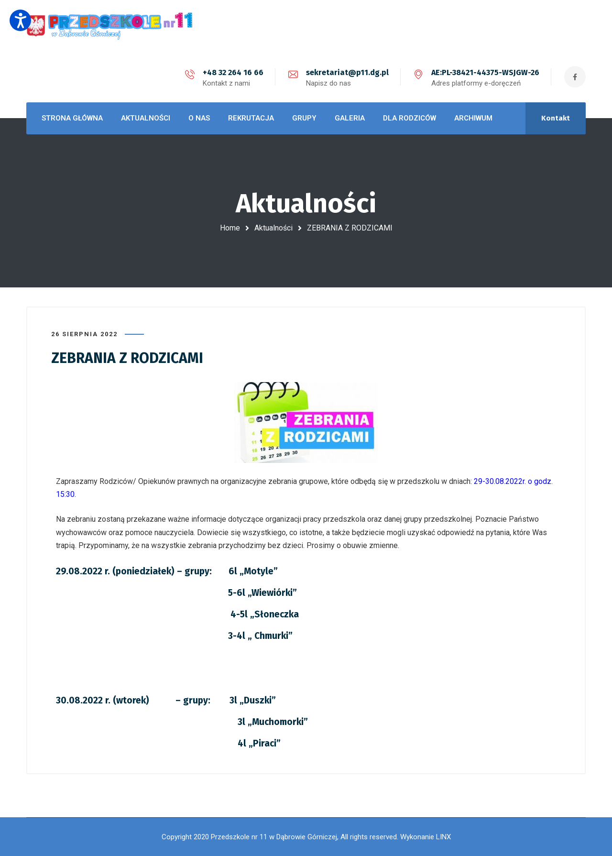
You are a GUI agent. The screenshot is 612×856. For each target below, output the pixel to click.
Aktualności (273, 227)
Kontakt (555, 118)
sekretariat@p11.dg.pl (347, 72)
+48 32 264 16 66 (233, 72)
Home (230, 227)
